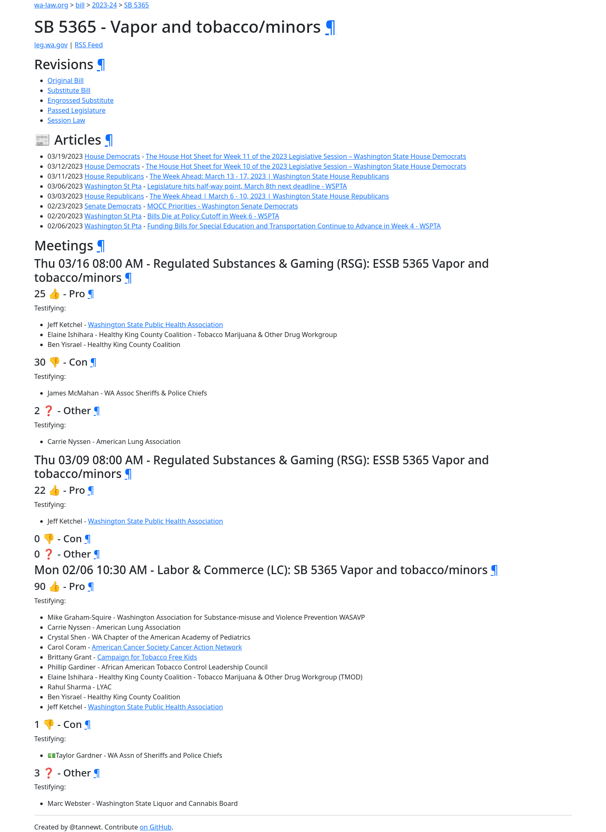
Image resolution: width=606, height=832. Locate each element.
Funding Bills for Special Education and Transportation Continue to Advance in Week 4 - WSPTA (294, 225)
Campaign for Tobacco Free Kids (147, 657)
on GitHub (156, 827)
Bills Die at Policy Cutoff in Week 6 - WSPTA (213, 216)
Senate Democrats (113, 206)
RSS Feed (89, 44)
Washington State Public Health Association (155, 324)
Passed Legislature (77, 110)
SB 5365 (136, 5)
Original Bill (66, 80)
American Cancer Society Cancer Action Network (167, 647)
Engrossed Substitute (81, 100)
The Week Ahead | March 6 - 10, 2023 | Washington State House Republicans (269, 196)
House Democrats (112, 156)
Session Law (66, 120)
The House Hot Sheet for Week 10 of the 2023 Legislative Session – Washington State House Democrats (306, 166)
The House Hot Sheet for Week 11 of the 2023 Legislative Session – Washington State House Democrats (306, 156)
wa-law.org (51, 5)
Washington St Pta (113, 186)
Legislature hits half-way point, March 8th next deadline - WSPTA (247, 186)
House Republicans (114, 176)
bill (80, 5)
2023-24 (104, 5)
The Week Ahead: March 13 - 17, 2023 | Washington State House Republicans (269, 176)
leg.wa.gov (51, 44)
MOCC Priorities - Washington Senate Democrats (222, 206)
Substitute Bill (69, 90)
